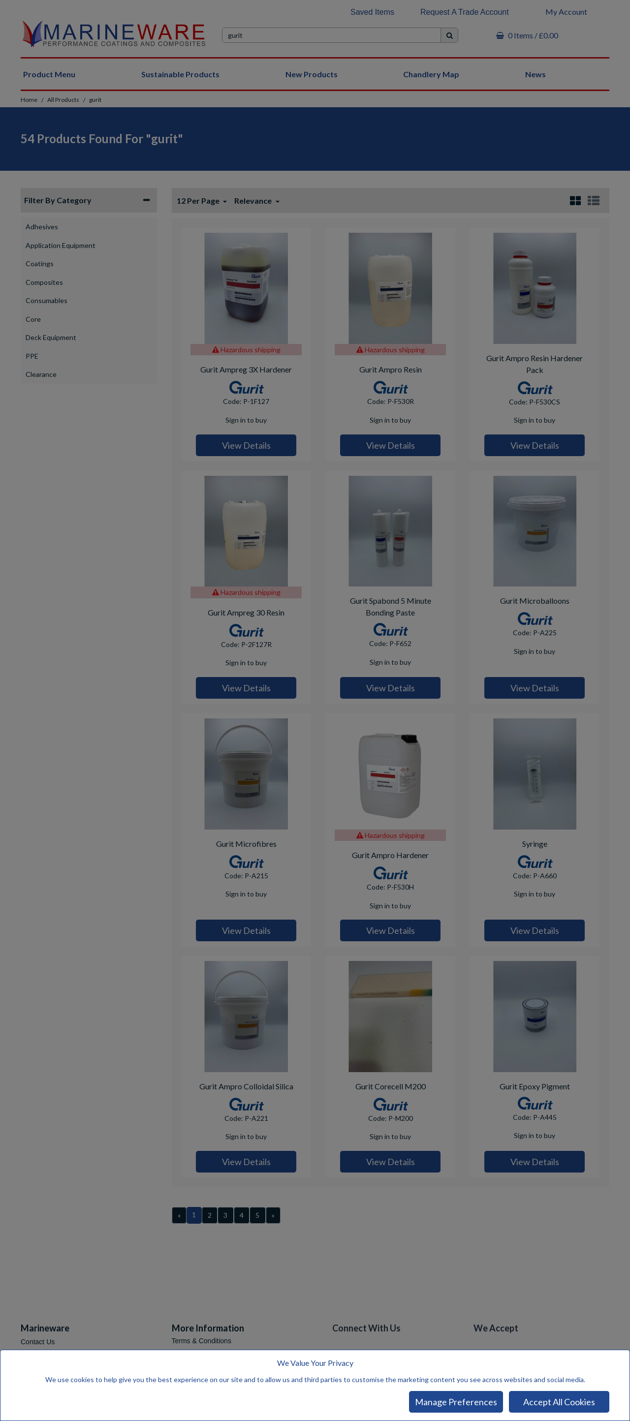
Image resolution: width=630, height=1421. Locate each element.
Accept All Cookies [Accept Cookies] (559, 1401)
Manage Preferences (456, 1401)
